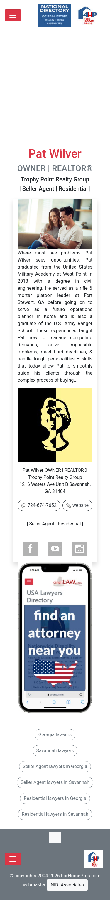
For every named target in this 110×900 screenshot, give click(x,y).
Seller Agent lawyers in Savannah (55, 782)
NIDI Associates (67, 885)
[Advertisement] (55, 89)
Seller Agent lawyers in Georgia (55, 766)
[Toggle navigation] (13, 15)
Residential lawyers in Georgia (55, 798)
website (80, 505)
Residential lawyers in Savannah (55, 814)
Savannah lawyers (55, 750)
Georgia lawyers (55, 734)
